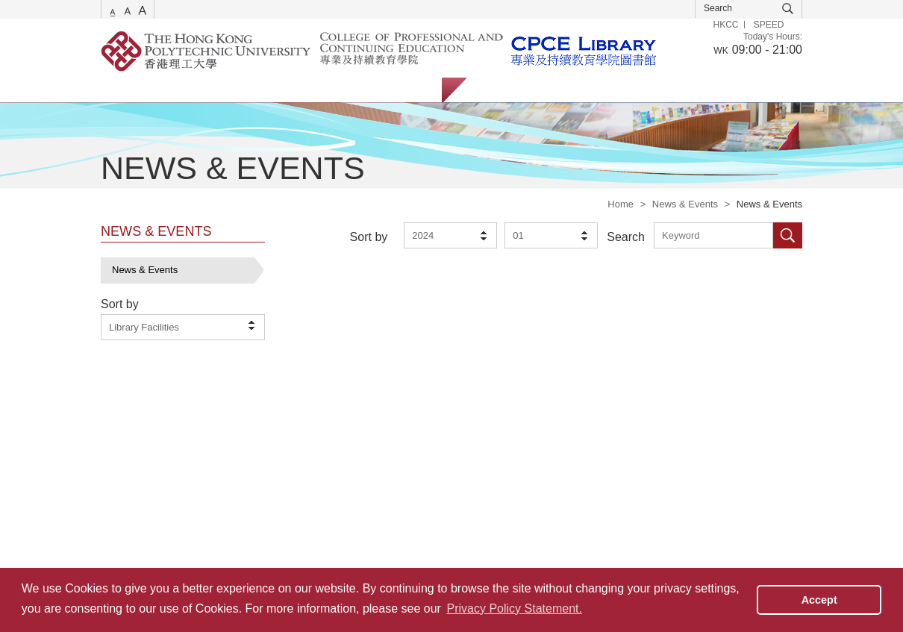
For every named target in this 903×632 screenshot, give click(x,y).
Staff (559, 90)
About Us (406, 90)
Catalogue (190, 90)
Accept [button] (819, 600)
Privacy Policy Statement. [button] (514, 608)
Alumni (614, 90)
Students (500, 90)
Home (620, 204)
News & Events (685, 204)
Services (119, 90)
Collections (266, 90)
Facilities (338, 90)
